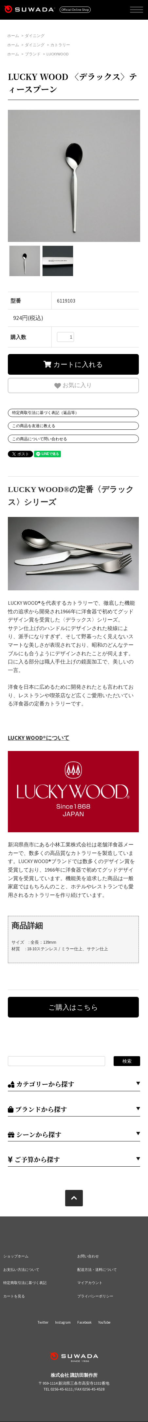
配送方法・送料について (97, 1269)
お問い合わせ (88, 1256)
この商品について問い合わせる (39, 438)
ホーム (13, 35)
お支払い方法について (21, 1269)
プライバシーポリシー (95, 1296)
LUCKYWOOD (57, 53)
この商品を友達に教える (33, 425)
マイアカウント (89, 1282)
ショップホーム (15, 1256)
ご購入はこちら (73, 1007)
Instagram (63, 1322)
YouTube (104, 1322)
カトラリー (60, 44)
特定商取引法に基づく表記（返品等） (45, 412)
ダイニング (35, 35)
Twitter (43, 1322)
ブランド (33, 53)
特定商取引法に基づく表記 (24, 1282)
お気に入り (73, 385)
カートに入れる (73, 364)
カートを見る (14, 1296)
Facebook (84, 1322)
